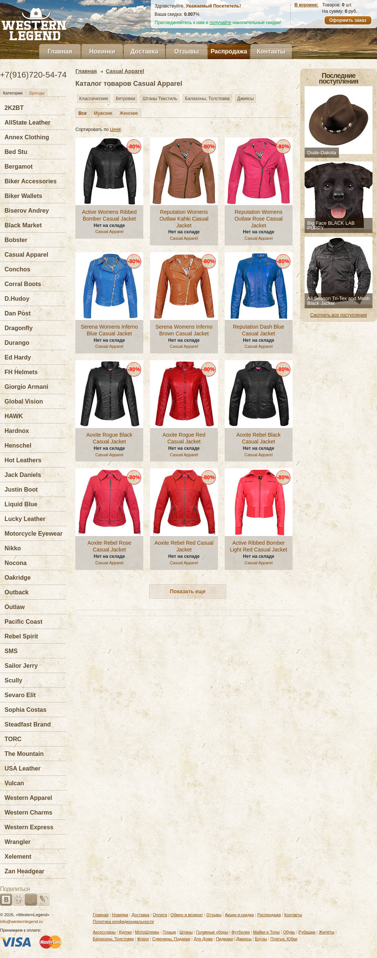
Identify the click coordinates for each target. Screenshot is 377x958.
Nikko (13, 548)
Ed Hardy (18, 357)
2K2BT (14, 108)
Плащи (169, 932)
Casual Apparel (26, 254)
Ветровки (125, 98)
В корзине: (306, 5)
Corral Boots (23, 284)
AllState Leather (28, 122)
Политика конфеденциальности (123, 921)
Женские (129, 113)
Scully (13, 680)
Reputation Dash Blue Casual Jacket (258, 330)
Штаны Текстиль (160, 98)
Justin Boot (21, 489)
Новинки (102, 51)
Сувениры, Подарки (171, 939)
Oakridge (18, 577)
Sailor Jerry (21, 666)
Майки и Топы (266, 932)
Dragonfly (19, 328)
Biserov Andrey (27, 210)
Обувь (289, 932)
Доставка (144, 51)
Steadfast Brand (28, 724)
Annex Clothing (27, 137)
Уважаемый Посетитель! (213, 6)
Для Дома (203, 939)
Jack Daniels (23, 475)
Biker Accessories (31, 181)
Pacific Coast (23, 621)
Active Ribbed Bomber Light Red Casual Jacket (258, 546)
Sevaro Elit (20, 695)
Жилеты (326, 932)
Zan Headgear (24, 871)
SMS (11, 651)
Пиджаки (224, 939)
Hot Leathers (23, 460)
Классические (93, 98)
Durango (17, 343)
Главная (60, 51)
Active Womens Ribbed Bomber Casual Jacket (109, 215)
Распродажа (229, 51)
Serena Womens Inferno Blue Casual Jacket (109, 330)
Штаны (186, 932)
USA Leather (22, 768)
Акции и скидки (239, 914)
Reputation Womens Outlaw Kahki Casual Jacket (183, 218)
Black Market (23, 225)
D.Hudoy (17, 298)
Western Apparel (28, 798)
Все (82, 113)
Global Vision (24, 401)
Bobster (16, 240)
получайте (220, 22)
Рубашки (307, 932)
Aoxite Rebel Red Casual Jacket (184, 546)
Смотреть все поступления (338, 315)
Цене (115, 129)
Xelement (18, 856)
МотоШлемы (147, 932)
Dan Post (18, 313)
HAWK (14, 416)
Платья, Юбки (283, 939)
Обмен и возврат (186, 914)
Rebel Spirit (21, 636)
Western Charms (28, 812)
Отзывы (186, 51)
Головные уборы (212, 932)
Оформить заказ (347, 20)
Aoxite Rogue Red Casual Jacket (183, 438)
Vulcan (14, 783)
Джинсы (245, 98)
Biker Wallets (23, 196)
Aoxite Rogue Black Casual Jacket (109, 438)
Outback (17, 592)
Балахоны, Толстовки (207, 98)
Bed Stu (16, 152)
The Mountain (24, 754)
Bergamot (19, 166)
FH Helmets (21, 372)
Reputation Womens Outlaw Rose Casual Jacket (258, 218)
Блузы (261, 939)
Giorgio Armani (26, 387)
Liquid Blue (21, 504)
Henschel (18, 445)
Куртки (125, 932)
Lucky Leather (25, 519)
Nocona (16, 563)
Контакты (271, 51)
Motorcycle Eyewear (34, 533)
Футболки (240, 932)
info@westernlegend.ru (21, 921)
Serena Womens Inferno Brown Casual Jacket (184, 330)
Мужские (103, 113)
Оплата (160, 914)
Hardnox (17, 431)
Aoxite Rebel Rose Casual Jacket (109, 546)
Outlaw (15, 607)
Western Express (29, 827)
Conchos (17, 269)
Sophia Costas (25, 710)
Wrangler (18, 842)
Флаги (143, 939)
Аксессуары (104, 932)
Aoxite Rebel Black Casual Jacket (258, 438)
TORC (13, 739)
